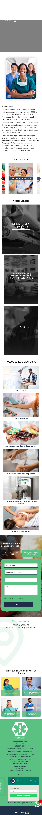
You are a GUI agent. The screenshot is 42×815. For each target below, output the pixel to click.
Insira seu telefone (15, 788)
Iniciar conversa (23, 796)
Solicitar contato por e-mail (11, 553)
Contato (6, 21)
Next (40, 179)
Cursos (29, 9)
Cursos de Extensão (11, 15)
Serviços (31, 15)
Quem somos (16, 9)
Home (4, 9)
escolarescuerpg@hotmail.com (20, 803)
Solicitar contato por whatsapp (31, 553)
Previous (2, 179)
